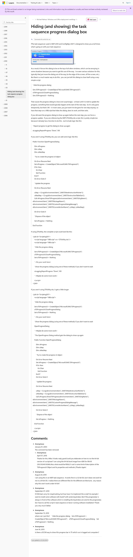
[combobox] (14, 22)
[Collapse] (25, 18)
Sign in (128, 3)
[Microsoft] (3, 2)
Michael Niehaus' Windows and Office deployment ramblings (56, 19)
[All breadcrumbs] (33, 19)
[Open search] (123, 3)
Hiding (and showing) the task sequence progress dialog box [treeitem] (15, 94)
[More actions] (100, 19)
